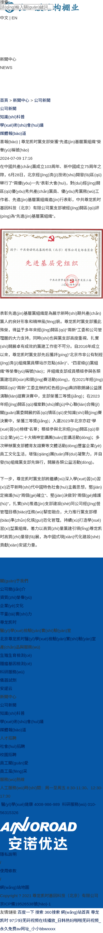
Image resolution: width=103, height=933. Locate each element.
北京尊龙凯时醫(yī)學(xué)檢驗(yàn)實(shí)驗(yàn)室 (48, 638)
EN (14, 17)
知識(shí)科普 (12, 116)
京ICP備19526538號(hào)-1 (25, 904)
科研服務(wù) (12, 672)
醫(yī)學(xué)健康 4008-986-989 (30, 804)
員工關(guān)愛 (14, 763)
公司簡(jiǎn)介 (13, 589)
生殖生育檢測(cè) (16, 655)
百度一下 (26, 912)
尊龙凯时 (8, 622)
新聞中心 (21, 100)
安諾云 (6, 688)
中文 (4, 17)
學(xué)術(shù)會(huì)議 (22, 125)
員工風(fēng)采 (13, 771)
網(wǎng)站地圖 (14, 887)
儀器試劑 (8, 680)
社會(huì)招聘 (12, 746)
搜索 (39, 912)
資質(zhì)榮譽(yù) (16, 597)
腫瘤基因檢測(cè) (16, 663)
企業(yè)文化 (12, 605)
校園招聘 (8, 754)
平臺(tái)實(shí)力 (16, 614)
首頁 (4, 100)
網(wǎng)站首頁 (75, 912)
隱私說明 (8, 854)
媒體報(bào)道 (13, 133)
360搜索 (52, 912)
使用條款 (8, 870)
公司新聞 (42, 100)
